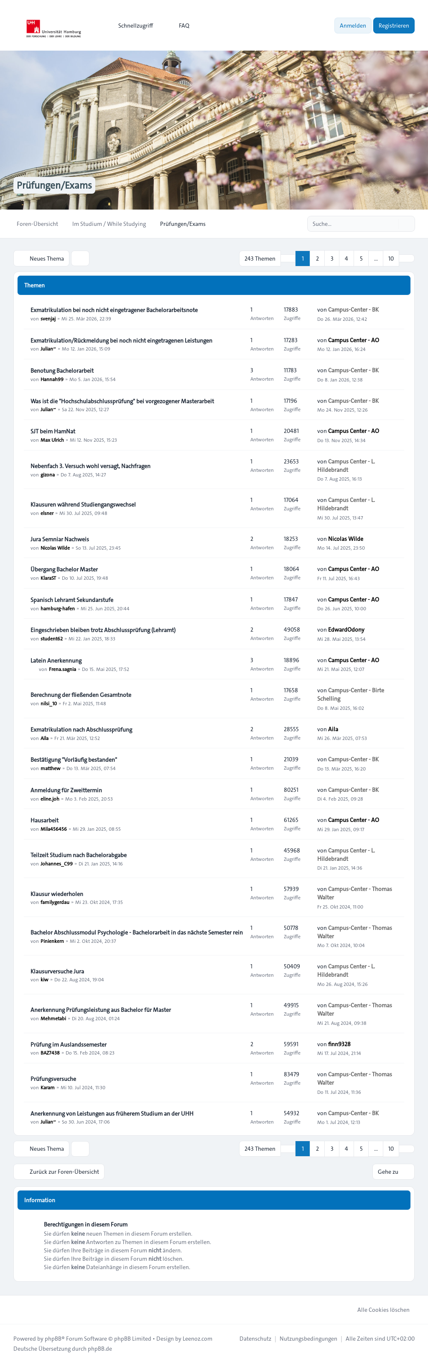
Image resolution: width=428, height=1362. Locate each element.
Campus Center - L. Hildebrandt (346, 465)
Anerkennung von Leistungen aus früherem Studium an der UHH (112, 1113)
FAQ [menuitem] (178, 25)
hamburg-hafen (58, 607)
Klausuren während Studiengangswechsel (83, 504)
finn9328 (339, 1043)
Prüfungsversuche (53, 1078)
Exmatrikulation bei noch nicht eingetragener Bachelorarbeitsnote (114, 309)
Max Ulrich (52, 439)
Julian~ (48, 348)
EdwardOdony (346, 629)
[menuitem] (131, 25)
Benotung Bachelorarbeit (62, 370)
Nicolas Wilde (55, 547)
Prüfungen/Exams (56, 185)
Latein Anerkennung (56, 660)
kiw (44, 979)
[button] (407, 258)
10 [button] (391, 258)
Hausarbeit (45, 820)
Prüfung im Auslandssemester (69, 1044)
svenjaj (48, 318)
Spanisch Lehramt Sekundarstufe (72, 599)
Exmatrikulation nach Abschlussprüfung (81, 729)
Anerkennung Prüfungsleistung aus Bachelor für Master (101, 1009)
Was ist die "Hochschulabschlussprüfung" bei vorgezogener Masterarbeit (122, 401)
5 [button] (361, 258)
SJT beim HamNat (53, 431)
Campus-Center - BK (353, 309)
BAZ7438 (50, 1052)
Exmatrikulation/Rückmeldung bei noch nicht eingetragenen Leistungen (121, 340)
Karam (48, 1086)
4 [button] (346, 258)
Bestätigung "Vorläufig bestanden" (74, 759)
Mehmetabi (53, 1017)
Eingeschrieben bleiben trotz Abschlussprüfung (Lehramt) (103, 629)
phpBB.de (100, 1348)
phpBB (53, 1338)
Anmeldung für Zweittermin (66, 790)
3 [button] (332, 258)
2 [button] (317, 258)
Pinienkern (52, 940)
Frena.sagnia (62, 668)
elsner (47, 512)
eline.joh (50, 798)
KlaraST (48, 577)
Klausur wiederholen (57, 893)
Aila (44, 737)
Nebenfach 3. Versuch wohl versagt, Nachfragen (90, 465)
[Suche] (391, 224)
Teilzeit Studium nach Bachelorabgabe (79, 854)
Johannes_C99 (57, 863)
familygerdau (55, 902)
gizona (48, 474)
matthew (51, 767)
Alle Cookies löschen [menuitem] (378, 1309)
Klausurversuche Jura (57, 971)
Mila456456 (54, 828)
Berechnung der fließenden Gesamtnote (81, 694)
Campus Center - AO (353, 339)
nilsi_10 (49, 702)
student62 (52, 638)
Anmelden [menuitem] (353, 25)
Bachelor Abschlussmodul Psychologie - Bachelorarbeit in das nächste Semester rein (137, 932)
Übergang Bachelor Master (64, 569)
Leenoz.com (197, 1338)
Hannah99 (52, 378)
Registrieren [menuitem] (394, 25)
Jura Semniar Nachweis (60, 539)
